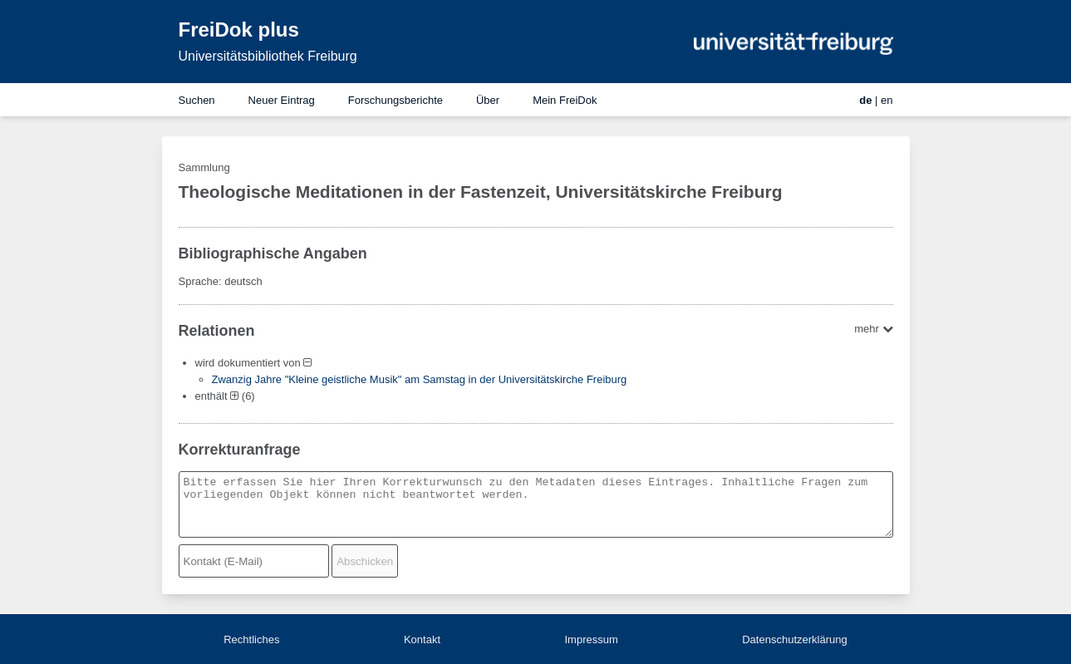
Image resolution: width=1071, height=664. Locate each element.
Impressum (590, 639)
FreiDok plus (239, 29)
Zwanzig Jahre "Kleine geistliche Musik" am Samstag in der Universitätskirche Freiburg (419, 379)
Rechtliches (251, 639)
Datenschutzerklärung (794, 639)
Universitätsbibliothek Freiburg (268, 56)
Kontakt (422, 639)
